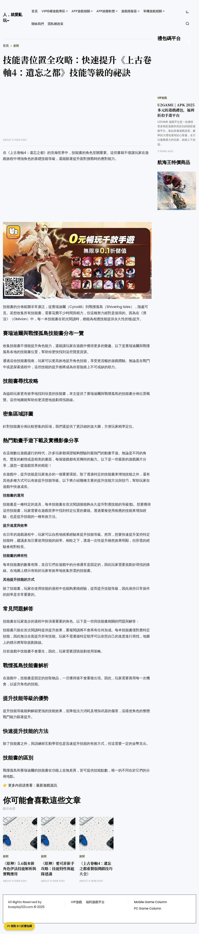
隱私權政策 (55, 24)
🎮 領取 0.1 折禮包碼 (19, 926)
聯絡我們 (37, 24)
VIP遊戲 (162, 98)
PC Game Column (147, 908)
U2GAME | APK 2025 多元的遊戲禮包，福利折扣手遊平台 (176, 110)
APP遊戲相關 (81, 11)
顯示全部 (9, 808)
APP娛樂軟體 (105, 11)
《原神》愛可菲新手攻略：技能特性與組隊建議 (57, 868)
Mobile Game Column (150, 902)
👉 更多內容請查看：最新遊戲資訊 (30, 785)
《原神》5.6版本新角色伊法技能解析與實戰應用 (19, 868)
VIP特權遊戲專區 (53, 11)
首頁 (34, 11)
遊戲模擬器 (129, 11)
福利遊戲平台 (95, 902)
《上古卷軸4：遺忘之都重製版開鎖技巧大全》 (96, 868)
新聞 (16, 46)
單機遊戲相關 (152, 11)
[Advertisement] (77, 111)
